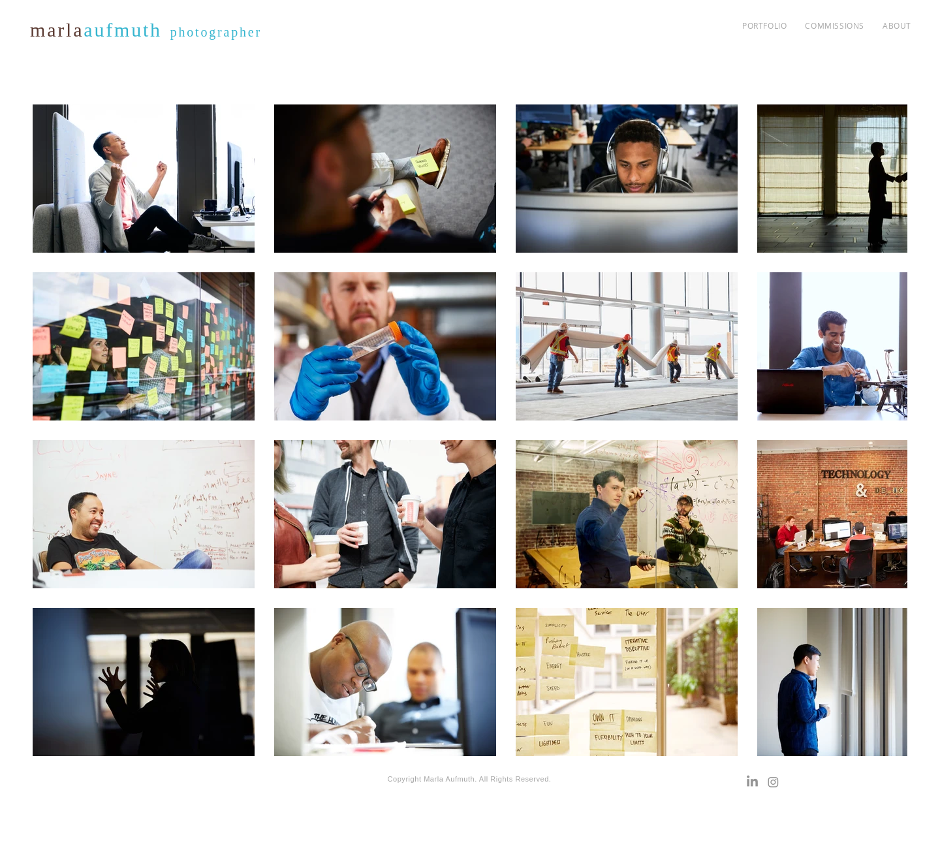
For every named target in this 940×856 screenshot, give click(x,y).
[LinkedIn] (752, 782)
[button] (834, 25)
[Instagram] (773, 782)
